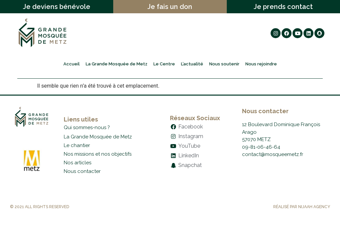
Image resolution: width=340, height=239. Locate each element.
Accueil (71, 63)
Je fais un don (169, 7)
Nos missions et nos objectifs (97, 154)
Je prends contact (283, 7)
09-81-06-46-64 (261, 147)
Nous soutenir (224, 63)
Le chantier (77, 145)
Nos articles (77, 163)
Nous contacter (82, 171)
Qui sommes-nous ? (87, 127)
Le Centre (164, 63)
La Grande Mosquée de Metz (116, 63)
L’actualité (192, 63)
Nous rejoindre (261, 63)
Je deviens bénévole (56, 7)
